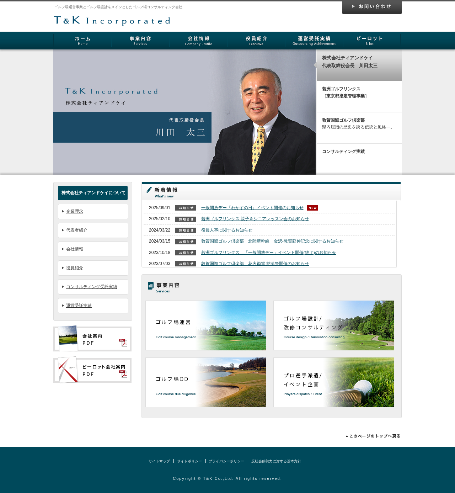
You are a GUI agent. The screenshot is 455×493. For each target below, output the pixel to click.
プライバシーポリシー (226, 461)
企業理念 (74, 211)
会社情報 (198, 40)
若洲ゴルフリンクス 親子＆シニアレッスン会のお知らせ (255, 218)
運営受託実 (314, 40)
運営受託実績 (79, 305)
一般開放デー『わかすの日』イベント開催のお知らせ (252, 207)
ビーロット (372, 40)
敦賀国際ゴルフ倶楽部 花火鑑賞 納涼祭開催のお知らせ (255, 263)
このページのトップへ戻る (371, 436)
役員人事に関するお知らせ (226, 230)
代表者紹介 (76, 230)
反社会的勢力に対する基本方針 (276, 461)
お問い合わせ (372, 7)
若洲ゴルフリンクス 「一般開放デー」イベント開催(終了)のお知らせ (268, 252)
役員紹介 (256, 40)
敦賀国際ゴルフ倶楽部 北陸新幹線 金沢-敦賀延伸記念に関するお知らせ (272, 241)
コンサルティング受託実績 (91, 286)
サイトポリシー (189, 461)
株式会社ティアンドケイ (112, 16)
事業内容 (140, 40)
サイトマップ (159, 461)
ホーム (82, 40)
